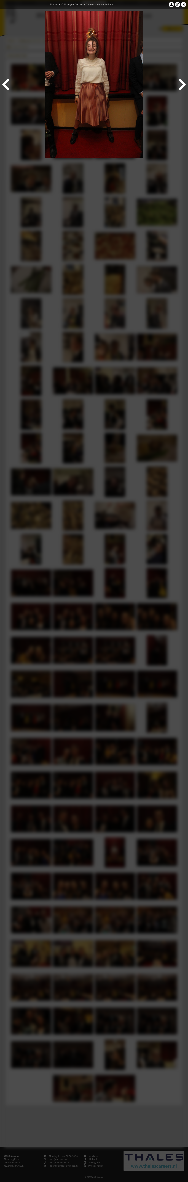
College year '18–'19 (71, 4)
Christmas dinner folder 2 (99, 4)
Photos (54, 4)
